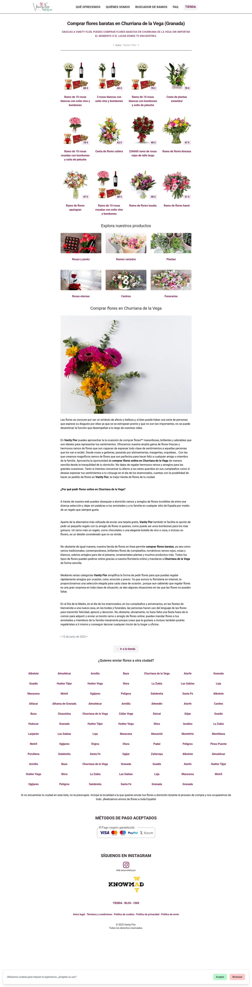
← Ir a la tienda (126, 649)
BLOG (127, 903)
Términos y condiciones (99, 914)
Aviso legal (79, 914)
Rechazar (237, 977)
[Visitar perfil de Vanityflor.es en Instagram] (126, 865)
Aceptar (220, 977)
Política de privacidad (147, 914)
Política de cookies (124, 914)
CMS (136, 903)
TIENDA (117, 903)
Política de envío (170, 914)
